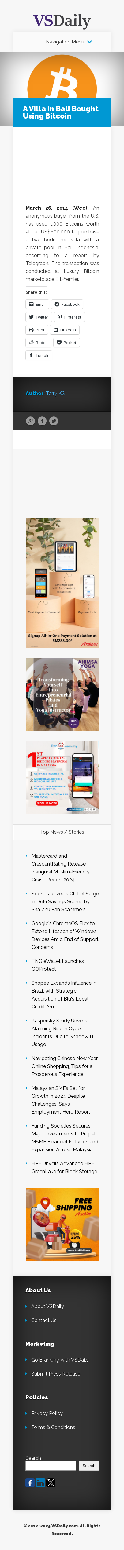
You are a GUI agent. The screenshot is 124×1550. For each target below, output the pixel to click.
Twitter (53, 421)
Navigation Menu (65, 42)
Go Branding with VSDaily (60, 1360)
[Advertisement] (62, 171)
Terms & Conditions (53, 1427)
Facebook (42, 421)
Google (30, 421)
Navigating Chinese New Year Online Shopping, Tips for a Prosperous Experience (65, 1066)
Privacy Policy (47, 1413)
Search (33, 1458)
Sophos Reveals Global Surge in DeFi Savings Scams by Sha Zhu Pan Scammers (65, 901)
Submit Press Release (55, 1374)
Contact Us (44, 1320)
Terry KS (55, 393)
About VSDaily (47, 1306)
